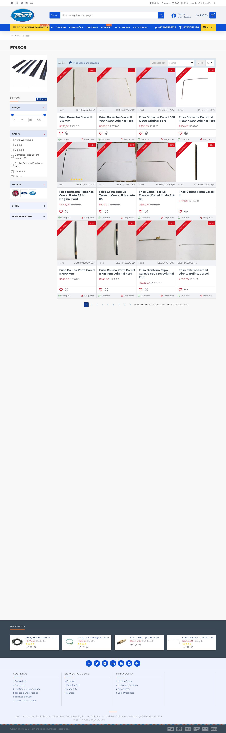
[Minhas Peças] (160, 3)
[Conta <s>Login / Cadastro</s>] (181, 15)
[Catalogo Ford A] (205, 3)
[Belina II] (12, 150)
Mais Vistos (17, 626)
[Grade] (59, 62)
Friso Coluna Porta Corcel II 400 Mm (77, 271)
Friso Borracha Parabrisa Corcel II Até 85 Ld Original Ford (76, 195)
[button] (61, 133)
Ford (61, 110)
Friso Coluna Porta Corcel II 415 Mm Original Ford (117, 271)
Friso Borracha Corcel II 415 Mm (75, 119)
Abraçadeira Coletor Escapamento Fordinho (42, 637)
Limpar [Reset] (42, 99)
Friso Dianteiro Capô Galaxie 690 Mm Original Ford (156, 273)
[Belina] (12, 145)
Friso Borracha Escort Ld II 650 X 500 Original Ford (197, 119)
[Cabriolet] (12, 171)
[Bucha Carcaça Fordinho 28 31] (12, 165)
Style (15, 205)
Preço (16, 107)
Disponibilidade (22, 216)
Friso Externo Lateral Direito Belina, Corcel (194, 271)
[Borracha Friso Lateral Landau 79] (12, 156)
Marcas (17, 184)
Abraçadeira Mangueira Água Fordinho (94, 637)
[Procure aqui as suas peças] (161, 15)
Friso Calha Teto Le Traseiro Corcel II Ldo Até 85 (157, 195)
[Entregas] (187, 3)
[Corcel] (12, 176)
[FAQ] (175, 3)
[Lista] (63, 62)
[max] (39, 120)
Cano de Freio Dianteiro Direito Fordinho (198, 637)
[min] (22, 120)
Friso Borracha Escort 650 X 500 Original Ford (157, 119)
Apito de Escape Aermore (144, 637)
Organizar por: (158, 63)
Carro (16, 133)
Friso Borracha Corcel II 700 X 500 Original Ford (116, 119)
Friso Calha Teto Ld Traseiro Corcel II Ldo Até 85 (117, 195)
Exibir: (200, 63)
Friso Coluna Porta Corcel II (197, 193)
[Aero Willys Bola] (12, 140)
